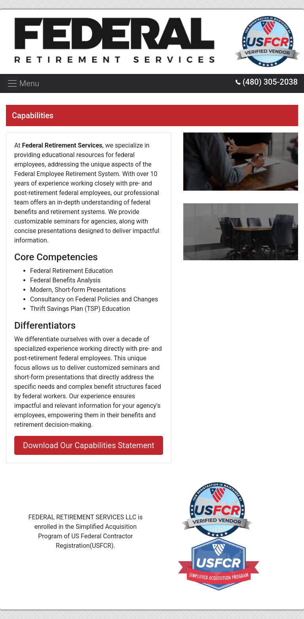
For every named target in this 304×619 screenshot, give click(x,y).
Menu (14, 83)
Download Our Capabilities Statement (88, 445)
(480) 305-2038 (267, 82)
